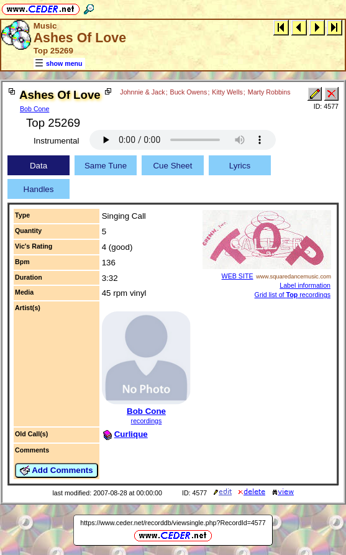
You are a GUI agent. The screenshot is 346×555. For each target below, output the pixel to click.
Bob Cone (34, 108)
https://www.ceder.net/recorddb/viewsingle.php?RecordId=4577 (172, 522)
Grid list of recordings (292, 294)
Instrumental (56, 140)
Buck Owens (188, 92)
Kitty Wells (227, 92)
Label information (305, 285)
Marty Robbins (269, 92)
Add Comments (56, 470)
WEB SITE (237, 276)
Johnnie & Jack (142, 92)
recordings (146, 420)
